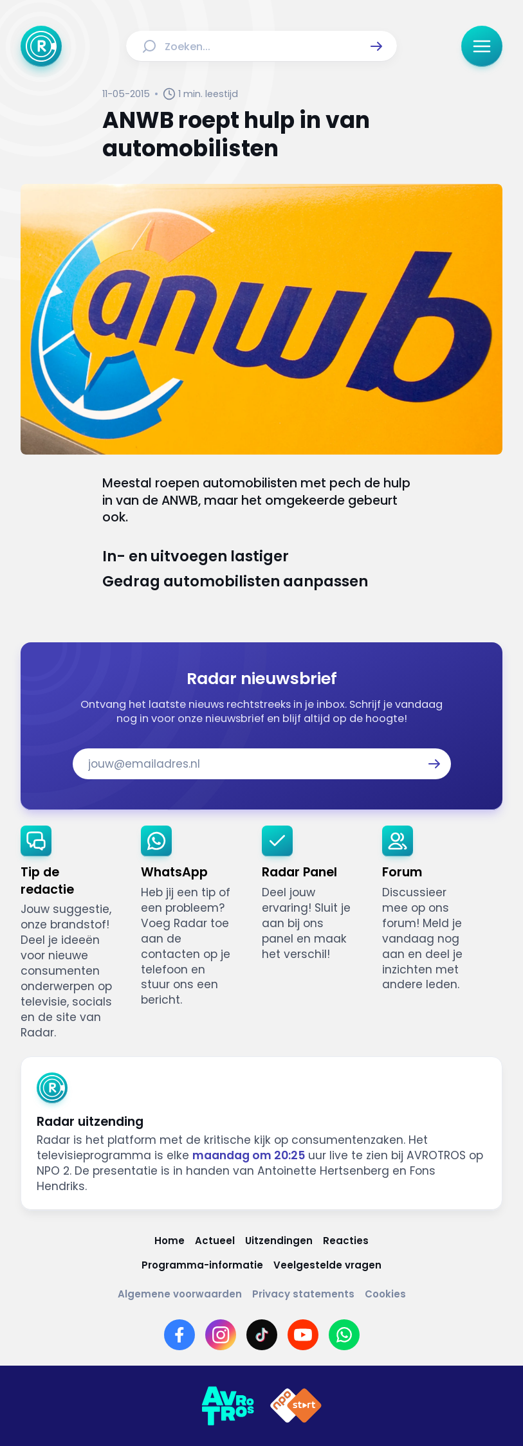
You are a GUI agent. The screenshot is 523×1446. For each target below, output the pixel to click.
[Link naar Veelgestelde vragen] (327, 1265)
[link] (70, 933)
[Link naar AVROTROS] (227, 1406)
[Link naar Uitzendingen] (279, 1240)
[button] (376, 46)
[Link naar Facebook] (179, 1334)
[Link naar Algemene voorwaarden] (180, 1294)
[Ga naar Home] (41, 46)
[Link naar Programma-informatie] (202, 1265)
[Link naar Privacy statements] (303, 1294)
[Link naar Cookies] (385, 1294)
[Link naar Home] (169, 1240)
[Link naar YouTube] (303, 1334)
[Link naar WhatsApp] (344, 1334)
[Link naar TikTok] (261, 1334)
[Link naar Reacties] (346, 1240)
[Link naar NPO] (296, 1406)
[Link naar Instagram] (220, 1334)
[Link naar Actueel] (215, 1240)
